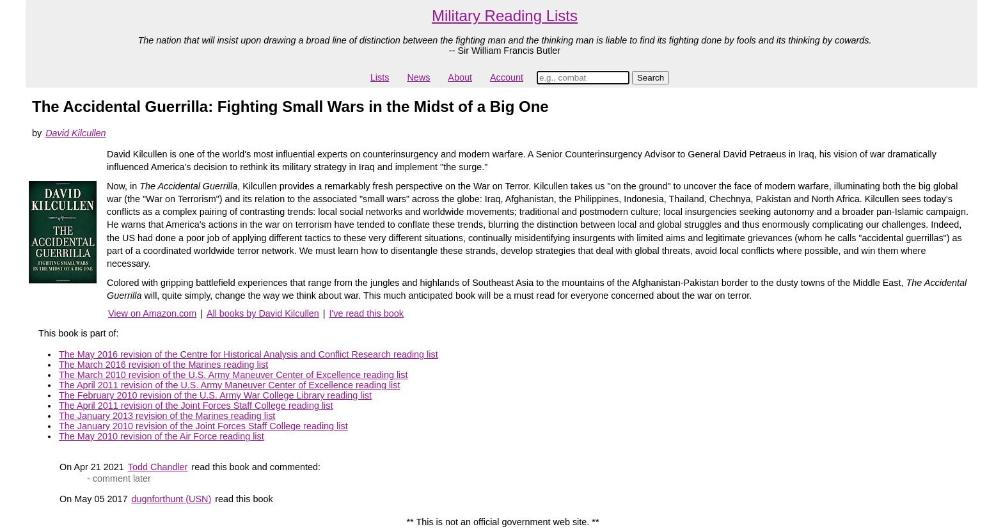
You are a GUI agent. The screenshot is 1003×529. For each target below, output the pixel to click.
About (460, 77)
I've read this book (366, 313)
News (418, 77)
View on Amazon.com (152, 313)
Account (506, 77)
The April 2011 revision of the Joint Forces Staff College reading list (196, 405)
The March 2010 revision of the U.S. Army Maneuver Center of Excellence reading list (233, 375)
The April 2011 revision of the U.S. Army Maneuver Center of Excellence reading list (229, 385)
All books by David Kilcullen (263, 313)
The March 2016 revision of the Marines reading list (163, 364)
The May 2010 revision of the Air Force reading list (161, 436)
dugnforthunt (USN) (171, 499)
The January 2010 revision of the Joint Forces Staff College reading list (203, 426)
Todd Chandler (158, 467)
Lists (380, 77)
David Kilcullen (75, 133)
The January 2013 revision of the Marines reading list (167, 416)
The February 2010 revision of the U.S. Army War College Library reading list (215, 395)
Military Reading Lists (505, 15)
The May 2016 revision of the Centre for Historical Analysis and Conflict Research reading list (248, 354)
